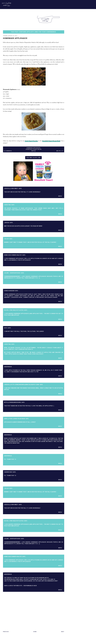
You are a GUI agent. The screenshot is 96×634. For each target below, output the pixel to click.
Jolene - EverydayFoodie (12, 273)
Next (62, 631)
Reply (60, 196)
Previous (6, 631)
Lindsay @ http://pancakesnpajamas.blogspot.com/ (21, 384)
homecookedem (9, 290)
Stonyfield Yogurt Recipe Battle (51, 141)
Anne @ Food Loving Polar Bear (14, 418)
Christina (7, 205)
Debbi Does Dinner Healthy (13, 255)
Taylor (6, 239)
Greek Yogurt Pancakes (31, 141)
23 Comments (8, 151)
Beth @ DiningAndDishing (12, 402)
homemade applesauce (33, 148)
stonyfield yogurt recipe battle (33, 150)
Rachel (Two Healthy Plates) (14, 310)
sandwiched (8, 472)
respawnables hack (30, 585)
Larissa (6, 222)
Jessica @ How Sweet (11, 188)
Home (35, 631)
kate (5, 328)
